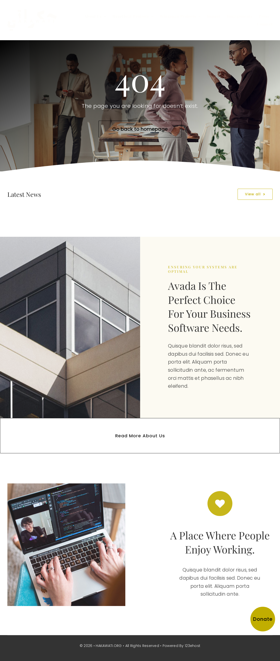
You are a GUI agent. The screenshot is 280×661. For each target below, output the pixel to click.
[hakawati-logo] (32, 11)
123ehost (192, 645)
